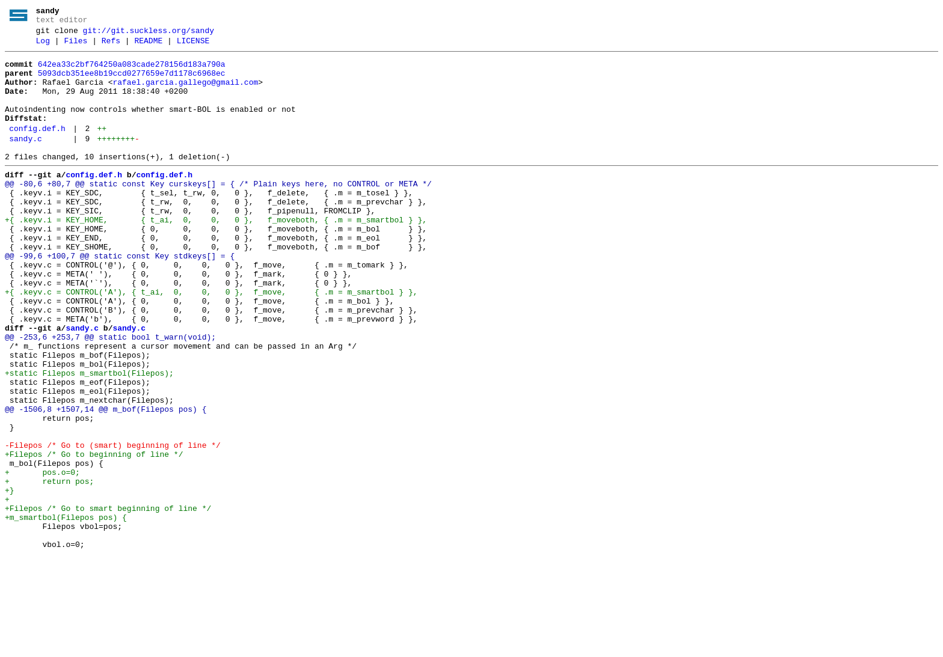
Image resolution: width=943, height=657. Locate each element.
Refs (111, 46)
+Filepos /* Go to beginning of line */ (94, 535)
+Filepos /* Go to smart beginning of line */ (108, 600)
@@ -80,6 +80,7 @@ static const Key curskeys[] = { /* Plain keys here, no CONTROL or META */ (218, 211)
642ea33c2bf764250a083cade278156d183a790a (132, 71)
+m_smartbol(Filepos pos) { (66, 611)
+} (9, 578)
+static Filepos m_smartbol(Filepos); (89, 438)
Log (43, 46)
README (148, 46)
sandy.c (25, 160)
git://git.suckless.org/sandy (148, 34)
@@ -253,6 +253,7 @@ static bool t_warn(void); (110, 395)
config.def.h (37, 148)
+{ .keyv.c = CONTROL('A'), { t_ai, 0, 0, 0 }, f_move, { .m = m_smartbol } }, (211, 340)
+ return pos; (49, 568)
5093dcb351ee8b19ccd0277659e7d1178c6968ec (132, 82)
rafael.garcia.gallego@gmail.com (185, 93)
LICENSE (193, 46)
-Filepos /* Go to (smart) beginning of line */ (113, 524)
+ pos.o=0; (42, 557)
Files (75, 46)
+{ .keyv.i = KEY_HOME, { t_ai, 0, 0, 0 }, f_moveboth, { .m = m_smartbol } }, (216, 254)
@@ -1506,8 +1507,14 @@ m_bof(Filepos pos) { (105, 481)
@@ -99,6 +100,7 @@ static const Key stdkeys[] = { (120, 297)
